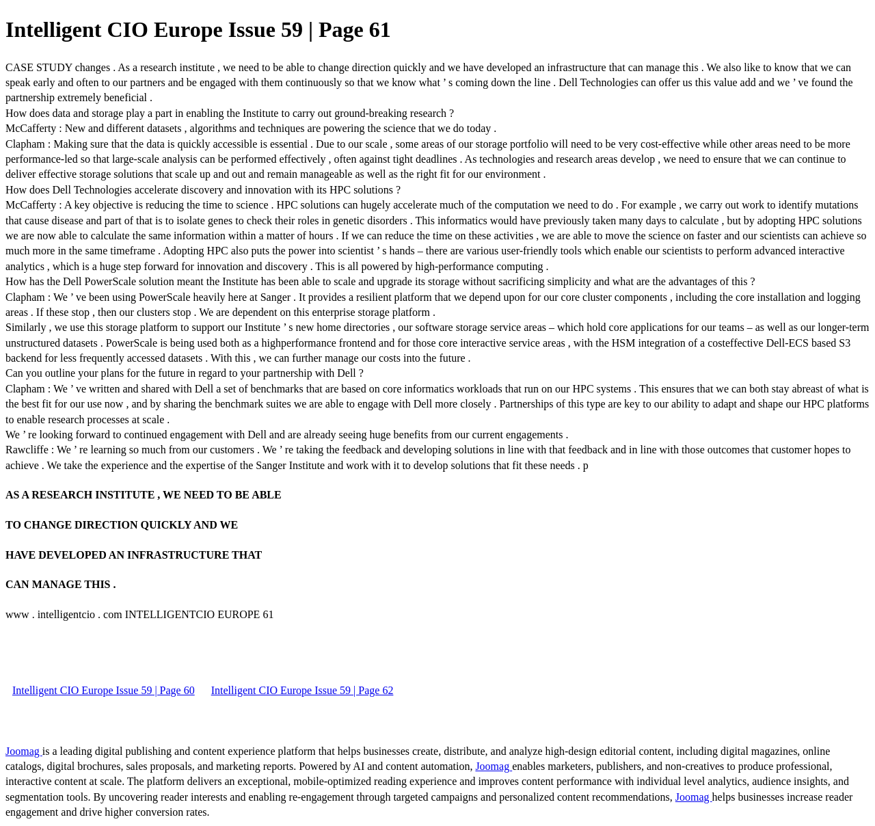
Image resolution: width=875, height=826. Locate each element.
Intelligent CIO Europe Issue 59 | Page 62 (302, 690)
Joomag (23, 751)
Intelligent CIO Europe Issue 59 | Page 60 (103, 690)
